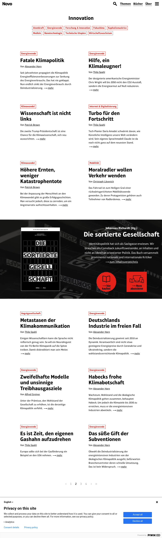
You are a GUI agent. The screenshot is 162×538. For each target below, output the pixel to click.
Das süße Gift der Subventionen (108, 436)
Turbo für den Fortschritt (104, 116)
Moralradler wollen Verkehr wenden (110, 172)
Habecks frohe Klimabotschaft (106, 380)
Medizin (37, 33)
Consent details (11, 527)
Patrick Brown (32, 124)
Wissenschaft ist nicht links (45, 116)
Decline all (138, 521)
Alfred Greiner (32, 394)
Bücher (138, 4)
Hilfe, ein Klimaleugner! (105, 63)
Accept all (138, 514)
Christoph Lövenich (103, 181)
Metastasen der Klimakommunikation (45, 323)
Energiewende (54, 27)
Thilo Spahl (99, 72)
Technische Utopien (75, 33)
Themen (125, 4)
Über (148, 4)
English (9, 502)
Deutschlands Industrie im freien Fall (115, 323)
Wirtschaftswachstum (100, 33)
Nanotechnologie (53, 33)
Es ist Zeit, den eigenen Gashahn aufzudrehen (46, 436)
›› (96, 483)
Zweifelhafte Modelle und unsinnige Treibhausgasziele (44, 382)
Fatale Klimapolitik (42, 60)
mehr (51, 87)
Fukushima (99, 27)
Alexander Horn (33, 66)
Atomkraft (38, 27)
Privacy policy (31, 527)
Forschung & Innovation (77, 27)
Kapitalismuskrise (117, 27)
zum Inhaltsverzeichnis (123, 261)
